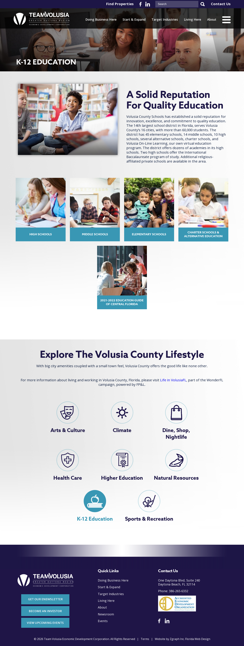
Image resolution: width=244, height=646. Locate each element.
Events (103, 621)
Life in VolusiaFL (173, 380)
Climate (122, 430)
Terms (145, 639)
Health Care (67, 478)
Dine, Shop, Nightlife (176, 433)
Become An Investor (45, 611)
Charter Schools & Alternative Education (203, 234)
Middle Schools (95, 234)
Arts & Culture (67, 430)
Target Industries (165, 19)
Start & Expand (134, 19)
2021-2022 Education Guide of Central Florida (122, 302)
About (211, 19)
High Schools (40, 234)
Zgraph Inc (177, 639)
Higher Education (122, 478)
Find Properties (120, 4)
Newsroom (106, 614)
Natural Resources (176, 478)
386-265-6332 (178, 591)
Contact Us (221, 4)
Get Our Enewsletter (45, 599)
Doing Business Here (101, 19)
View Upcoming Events (45, 623)
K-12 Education (95, 519)
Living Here (192, 19)
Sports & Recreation (149, 519)
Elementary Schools (149, 234)
